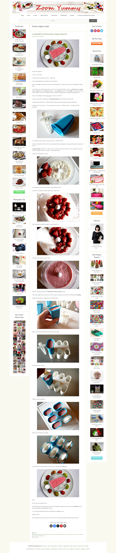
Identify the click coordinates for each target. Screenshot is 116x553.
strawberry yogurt (41, 535)
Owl (34, 549)
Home (64, 549)
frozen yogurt (45, 534)
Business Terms (81, 546)
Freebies (88, 549)
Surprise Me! (97, 213)
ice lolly (74, 534)
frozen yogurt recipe (52, 534)
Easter (68, 549)
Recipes (72, 15)
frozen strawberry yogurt (38, 534)
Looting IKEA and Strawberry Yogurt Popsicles (49, 34)
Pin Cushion (77, 549)
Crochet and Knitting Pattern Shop (86, 15)
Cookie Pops (48, 95)
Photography (64, 15)
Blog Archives (44, 15)
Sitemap (75, 546)
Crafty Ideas (54, 15)
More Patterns (96, 458)
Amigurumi (83, 549)
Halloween (72, 549)
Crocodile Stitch (53, 549)
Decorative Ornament (45, 549)
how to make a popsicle (68, 534)
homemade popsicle (60, 534)
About (28, 15)
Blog (22, 15)
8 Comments (36, 537)
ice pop (78, 534)
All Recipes (19, 192)
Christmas (38, 549)
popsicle (35, 532)
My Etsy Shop (97, 43)
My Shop (86, 546)
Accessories (60, 549)
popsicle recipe (35, 535)
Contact (35, 15)
